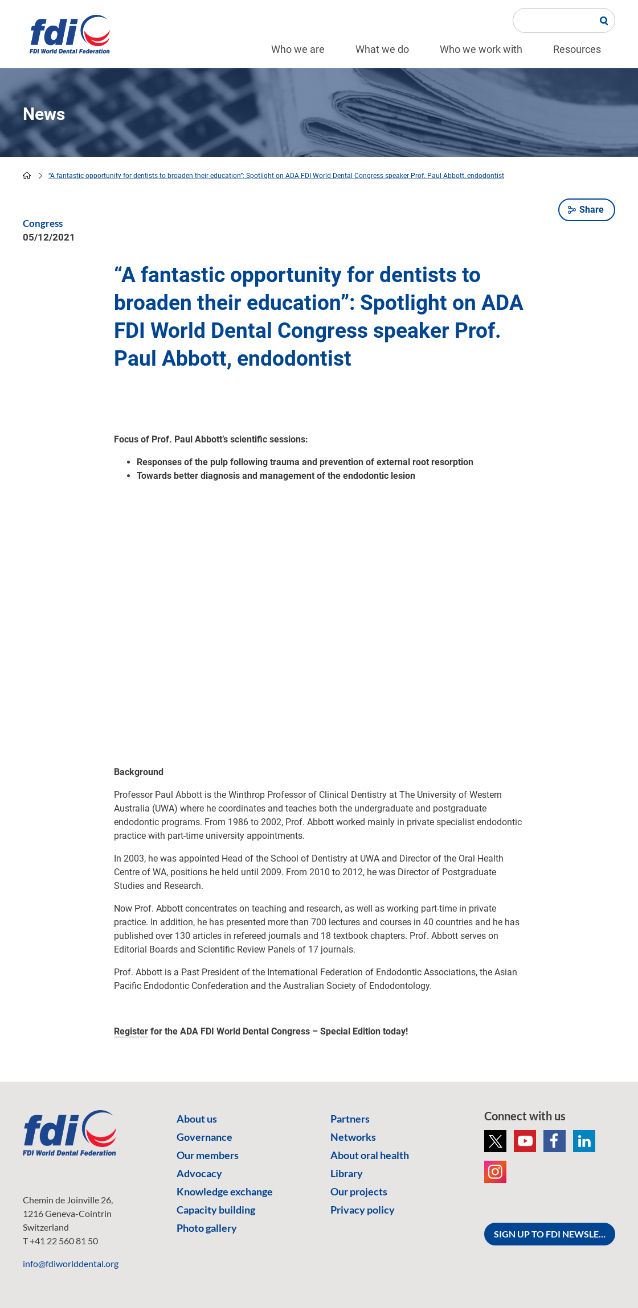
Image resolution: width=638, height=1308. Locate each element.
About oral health (369, 1155)
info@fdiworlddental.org (70, 1263)
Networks (353, 1137)
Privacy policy (362, 1209)
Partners (350, 1118)
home (27, 175)
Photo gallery (207, 1228)
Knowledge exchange (225, 1191)
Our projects (358, 1191)
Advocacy (199, 1173)
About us (197, 1118)
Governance (204, 1137)
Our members (208, 1155)
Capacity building (216, 1209)
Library (346, 1173)
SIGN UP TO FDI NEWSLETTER (554, 1233)
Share (591, 209)
